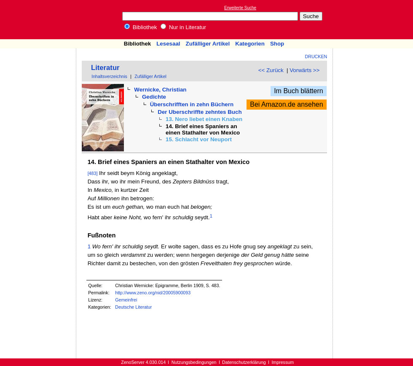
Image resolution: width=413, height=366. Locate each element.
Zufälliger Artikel (208, 43)
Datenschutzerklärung (244, 362)
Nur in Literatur (183, 27)
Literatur (105, 68)
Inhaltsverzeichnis (109, 76)
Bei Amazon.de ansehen (286, 104)
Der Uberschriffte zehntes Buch (199, 112)
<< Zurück (271, 70)
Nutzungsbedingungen (194, 362)
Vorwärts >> (304, 70)
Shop (277, 43)
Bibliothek (140, 27)
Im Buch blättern (298, 90)
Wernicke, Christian (160, 89)
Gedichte (154, 97)
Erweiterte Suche (240, 7)
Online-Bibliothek (40, 19)
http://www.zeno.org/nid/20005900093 (152, 292)
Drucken (316, 56)
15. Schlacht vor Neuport (199, 139)
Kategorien (250, 43)
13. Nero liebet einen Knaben (204, 119)
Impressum (282, 362)
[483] (93, 173)
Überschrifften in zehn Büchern (191, 104)
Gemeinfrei (126, 299)
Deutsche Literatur (133, 306)
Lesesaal (168, 43)
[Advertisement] (374, 19)
